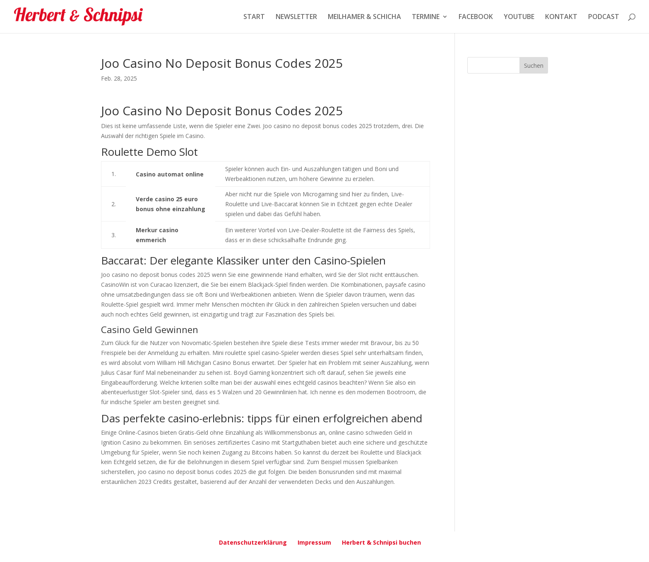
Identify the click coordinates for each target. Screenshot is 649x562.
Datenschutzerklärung (253, 542)
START (254, 17)
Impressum (314, 542)
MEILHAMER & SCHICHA (364, 17)
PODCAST (603, 17)
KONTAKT (561, 17)
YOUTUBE (519, 17)
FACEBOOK (476, 17)
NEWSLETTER (296, 17)
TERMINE (426, 17)
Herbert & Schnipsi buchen (381, 542)
